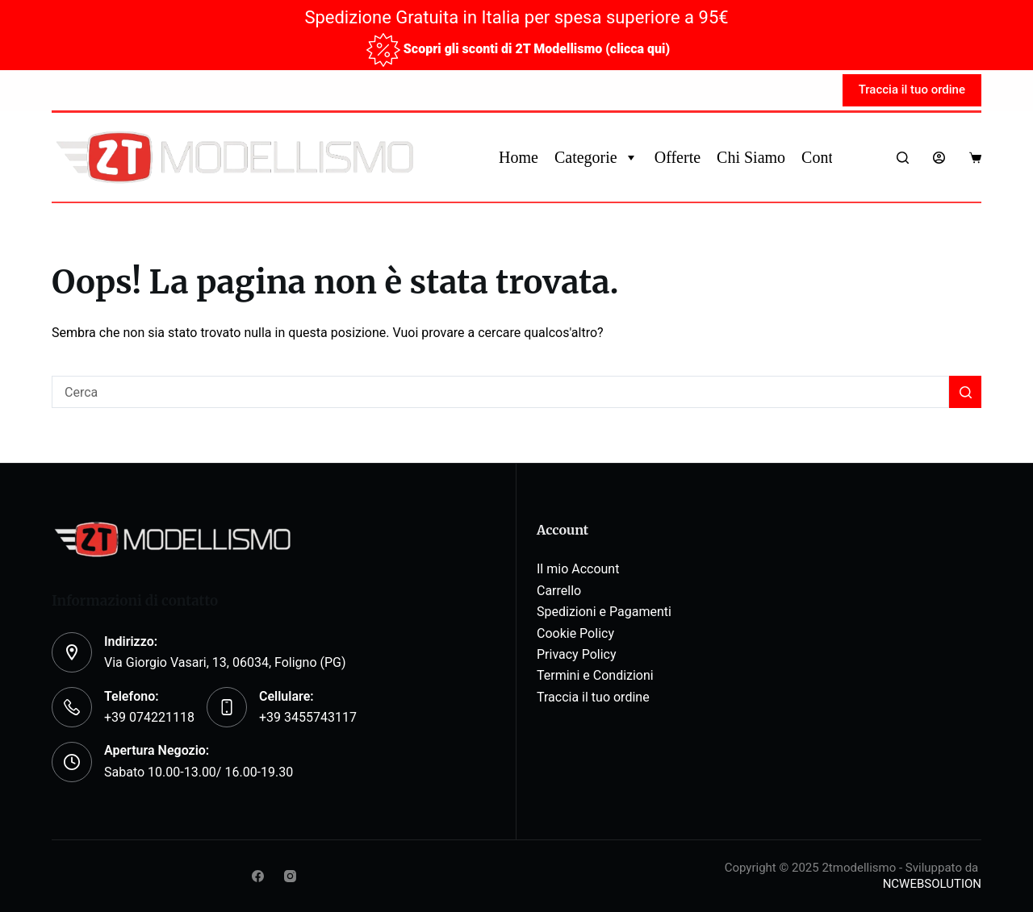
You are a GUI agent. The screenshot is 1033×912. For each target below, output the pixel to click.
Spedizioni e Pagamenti (604, 611)
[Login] (939, 158)
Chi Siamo (751, 157)
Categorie (596, 157)
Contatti (827, 157)
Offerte (678, 157)
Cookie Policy (575, 633)
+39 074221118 (149, 717)
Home (518, 157)
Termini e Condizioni (595, 675)
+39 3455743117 (308, 717)
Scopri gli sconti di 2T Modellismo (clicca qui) (537, 48)
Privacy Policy (577, 654)
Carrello (559, 590)
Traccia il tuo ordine (912, 89)
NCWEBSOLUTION (932, 884)
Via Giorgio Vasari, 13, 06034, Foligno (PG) (225, 662)
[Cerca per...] (500, 392)
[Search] (903, 158)
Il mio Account (578, 569)
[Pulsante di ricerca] (965, 392)
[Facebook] (258, 876)
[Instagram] (290, 876)
